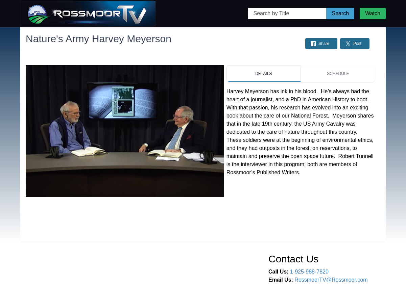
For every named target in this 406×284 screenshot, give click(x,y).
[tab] (263, 73)
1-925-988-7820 (309, 272)
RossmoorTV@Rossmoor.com (330, 280)
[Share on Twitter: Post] (354, 43)
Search (340, 13)
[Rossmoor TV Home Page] (88, 13)
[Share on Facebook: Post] (321, 43)
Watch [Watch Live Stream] (372, 13)
